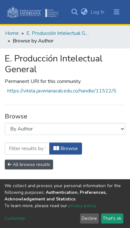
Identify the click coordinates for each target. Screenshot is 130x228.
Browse (65, 148)
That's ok (112, 218)
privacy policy (81, 206)
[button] (84, 12)
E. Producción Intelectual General (58, 33)
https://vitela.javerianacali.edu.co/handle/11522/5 (61, 90)
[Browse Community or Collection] (65, 129)
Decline (89, 218)
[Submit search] (74, 12)
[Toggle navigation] (116, 12)
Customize (14, 218)
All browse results (29, 165)
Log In (98, 12)
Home (12, 33)
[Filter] (27, 148)
